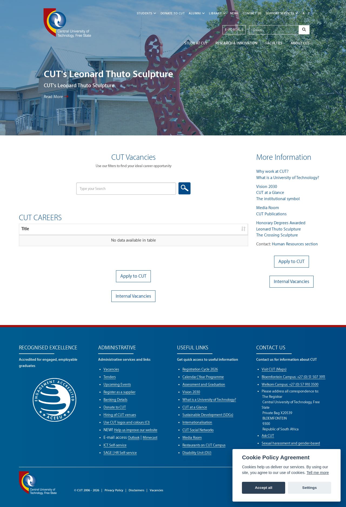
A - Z (306, 13)
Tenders (110, 377)
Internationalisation (197, 422)
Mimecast (150, 437)
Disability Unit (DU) (196, 453)
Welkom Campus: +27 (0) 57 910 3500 (290, 384)
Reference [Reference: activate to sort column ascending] (111, 229)
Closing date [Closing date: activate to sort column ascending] (159, 229)
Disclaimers (136, 490)
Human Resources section (295, 244)
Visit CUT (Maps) (274, 369)
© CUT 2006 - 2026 (86, 490)
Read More (56, 96)
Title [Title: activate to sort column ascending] (25, 229)
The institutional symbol (278, 199)
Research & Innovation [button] (236, 43)
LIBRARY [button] (217, 13)
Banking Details (115, 400)
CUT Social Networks (198, 430)
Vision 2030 (266, 186)
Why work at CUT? (272, 171)
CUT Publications (271, 214)
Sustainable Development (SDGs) (207, 415)
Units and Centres (198, 459)
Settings (309, 488)
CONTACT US (252, 13)
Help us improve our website (135, 430)
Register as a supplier (119, 392)
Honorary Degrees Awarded (280, 223)
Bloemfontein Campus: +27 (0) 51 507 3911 (293, 377)
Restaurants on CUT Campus (203, 445)
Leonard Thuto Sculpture (278, 229)
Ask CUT (268, 436)
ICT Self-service (115, 445)
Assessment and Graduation (203, 384)
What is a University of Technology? (287, 178)
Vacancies (111, 369)
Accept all (263, 488)
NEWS (234, 13)
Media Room (267, 208)
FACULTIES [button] (273, 43)
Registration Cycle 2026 (200, 369)
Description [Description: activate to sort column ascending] (61, 229)
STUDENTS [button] (147, 13)
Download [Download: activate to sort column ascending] (211, 229)
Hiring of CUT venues (120, 415)
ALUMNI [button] (197, 13)
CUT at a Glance (270, 192)
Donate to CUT (173, 13)
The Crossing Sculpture (277, 235)
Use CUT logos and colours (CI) (127, 422)
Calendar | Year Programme (203, 377)
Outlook (133, 437)
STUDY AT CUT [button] (195, 43)
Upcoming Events (117, 384)
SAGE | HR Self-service (120, 453)
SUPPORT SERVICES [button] (282, 13)
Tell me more (318, 472)
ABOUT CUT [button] (300, 43)
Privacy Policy (114, 490)
